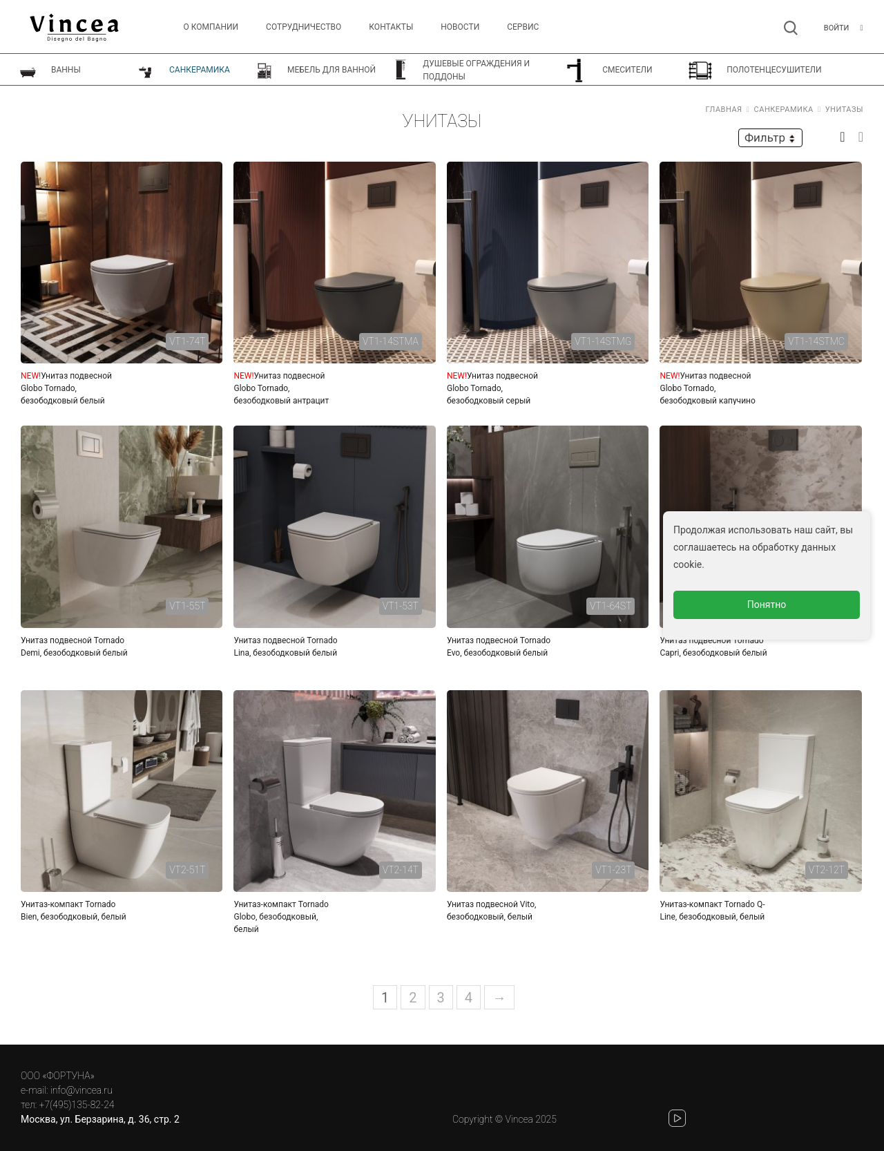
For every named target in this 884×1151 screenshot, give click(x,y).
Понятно (767, 604)
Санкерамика (784, 109)
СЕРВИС (523, 27)
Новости (460, 27)
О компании (211, 27)
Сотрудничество (303, 27)
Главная (724, 109)
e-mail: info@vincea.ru (67, 1090)
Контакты (391, 27)
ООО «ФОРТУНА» (58, 1075)
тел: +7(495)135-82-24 (67, 1104)
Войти (836, 27)
